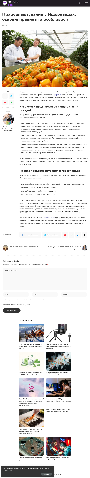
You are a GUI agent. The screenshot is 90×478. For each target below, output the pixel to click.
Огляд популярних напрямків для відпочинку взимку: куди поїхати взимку (31, 347)
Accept (26, 473)
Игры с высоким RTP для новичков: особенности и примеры (58, 401)
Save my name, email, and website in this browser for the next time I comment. (29, 300)
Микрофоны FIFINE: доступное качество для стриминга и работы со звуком (58, 347)
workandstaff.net (49, 218)
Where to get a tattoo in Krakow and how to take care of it (57, 459)
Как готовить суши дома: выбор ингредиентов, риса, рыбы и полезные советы (30, 432)
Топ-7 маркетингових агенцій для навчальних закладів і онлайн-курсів (58, 412)
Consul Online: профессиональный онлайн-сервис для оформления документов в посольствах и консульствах (31, 403)
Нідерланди (57, 95)
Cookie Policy (27, 469)
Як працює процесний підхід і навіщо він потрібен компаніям (57, 374)
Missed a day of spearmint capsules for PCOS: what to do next (31, 374)
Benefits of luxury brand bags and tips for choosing (8, 128)
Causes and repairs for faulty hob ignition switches (30, 459)
